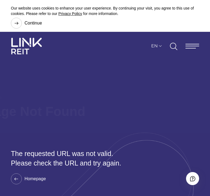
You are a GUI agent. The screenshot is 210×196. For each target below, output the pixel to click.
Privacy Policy (70, 13)
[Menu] (192, 46)
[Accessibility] (192, 178)
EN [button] (154, 45)
